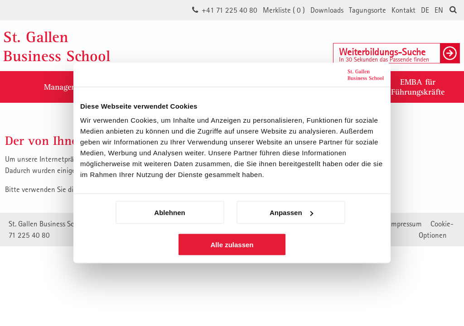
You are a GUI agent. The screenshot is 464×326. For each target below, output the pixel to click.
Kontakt (404, 9)
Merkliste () (284, 9)
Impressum (405, 223)
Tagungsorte (367, 9)
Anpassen (291, 212)
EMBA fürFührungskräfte (418, 86)
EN (439, 9)
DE (425, 9)
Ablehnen (169, 212)
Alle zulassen (231, 245)
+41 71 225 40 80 (229, 9)
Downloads (326, 9)
